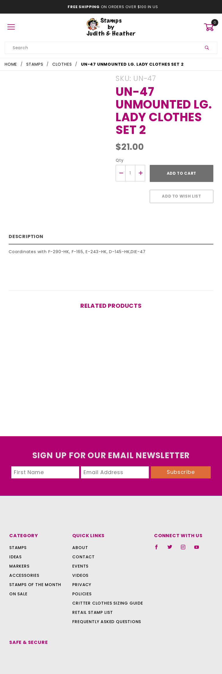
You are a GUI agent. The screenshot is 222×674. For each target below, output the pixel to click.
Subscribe (181, 469)
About (79, 544)
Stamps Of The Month (34, 581)
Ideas (15, 554)
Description (25, 233)
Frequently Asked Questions (105, 618)
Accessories (23, 572)
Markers (19, 563)
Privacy (81, 581)
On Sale (18, 591)
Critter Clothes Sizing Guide (106, 600)
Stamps (18, 544)
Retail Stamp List (92, 609)
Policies (81, 591)
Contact (82, 554)
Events (80, 563)
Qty (119, 160)
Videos (80, 572)
